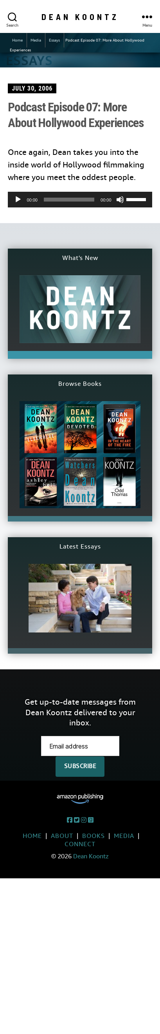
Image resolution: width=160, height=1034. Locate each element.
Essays (54, 40)
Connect (80, 844)
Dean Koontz (80, 17)
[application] (80, 199)
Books (93, 836)
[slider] (69, 200)
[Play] (18, 200)
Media (36, 40)
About (62, 836)
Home (17, 40)
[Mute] (120, 200)
